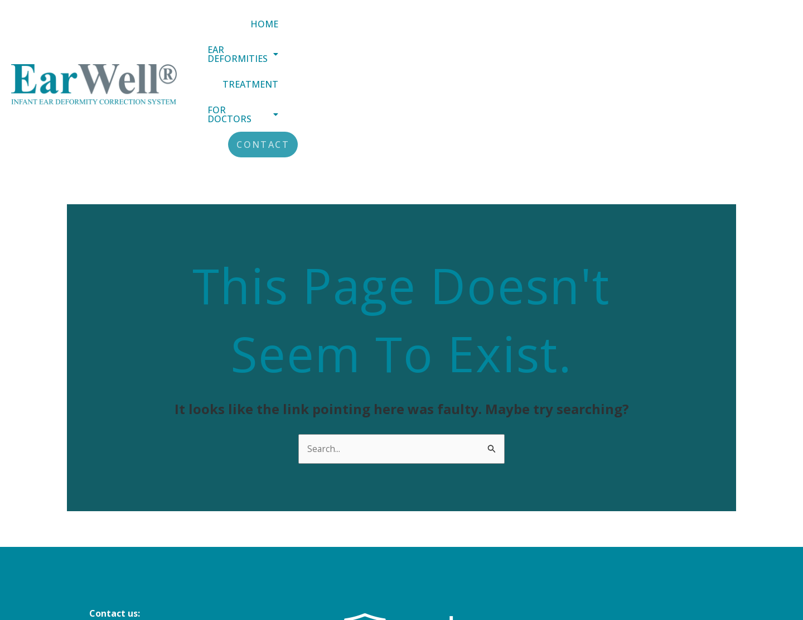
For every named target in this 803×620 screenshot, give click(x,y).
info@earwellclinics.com (143, 523)
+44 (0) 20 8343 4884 (132, 553)
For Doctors (662, 31)
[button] (468, 31)
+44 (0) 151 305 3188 (132, 538)
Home (382, 31)
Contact (755, 31)
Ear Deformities (469, 31)
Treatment (569, 31)
